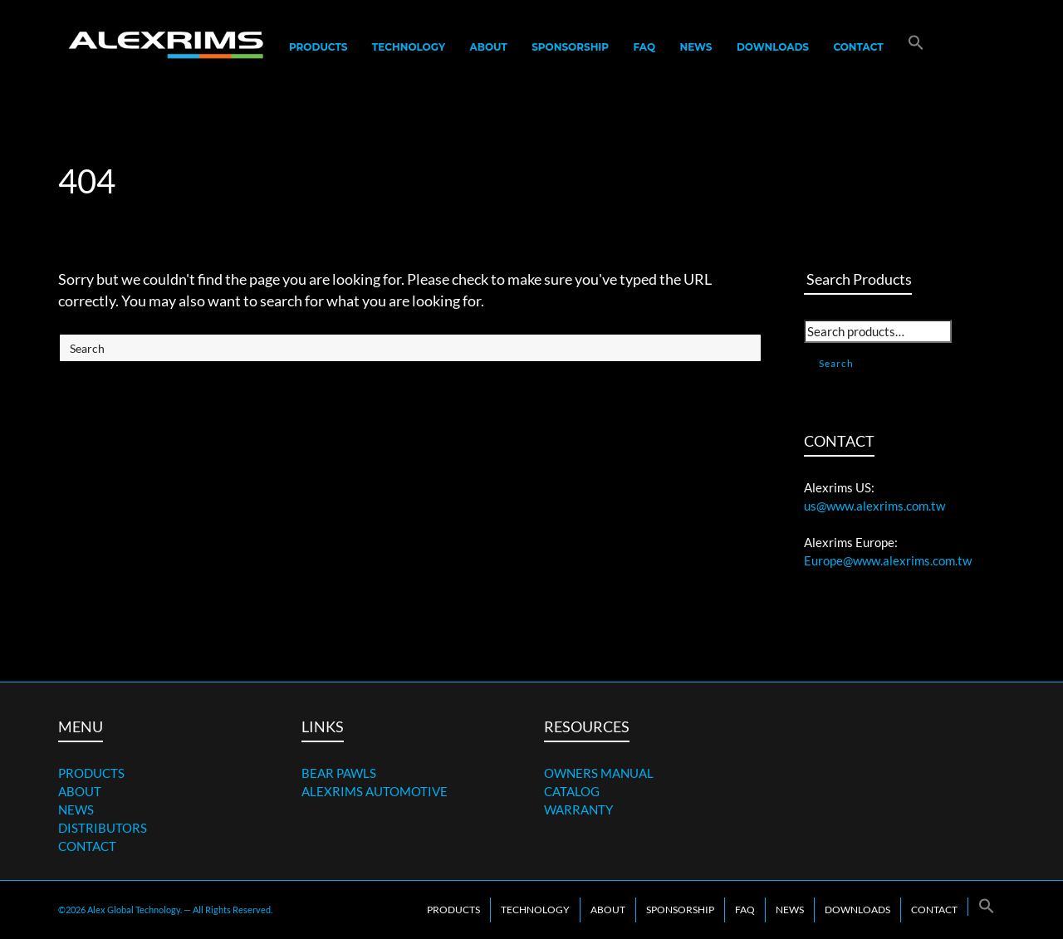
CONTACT (87, 846)
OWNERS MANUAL (599, 772)
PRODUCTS (91, 772)
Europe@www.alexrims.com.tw (888, 560)
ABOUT (79, 791)
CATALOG (572, 791)
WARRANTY (578, 809)
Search (836, 363)
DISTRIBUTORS (102, 827)
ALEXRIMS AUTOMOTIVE (374, 791)
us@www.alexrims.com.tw (874, 505)
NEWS (76, 809)
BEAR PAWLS (338, 772)
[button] (916, 47)
